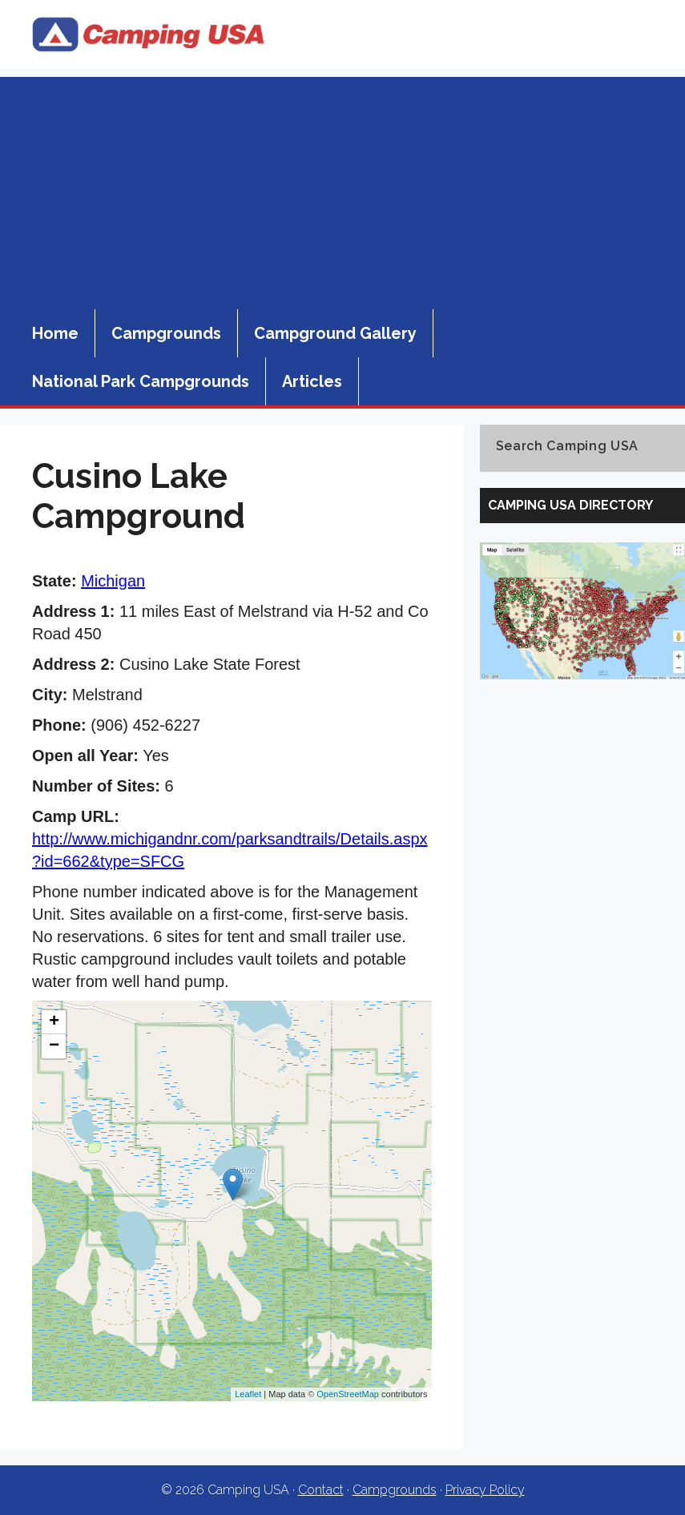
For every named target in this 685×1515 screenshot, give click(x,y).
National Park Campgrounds (140, 381)
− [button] (54, 1046)
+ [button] (54, 1022)
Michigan (113, 581)
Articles (312, 381)
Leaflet (248, 1394)
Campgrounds (166, 333)
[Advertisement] (342, 189)
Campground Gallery (335, 333)
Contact (321, 1489)
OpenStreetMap (347, 1394)
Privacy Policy (485, 1489)
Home (55, 333)
